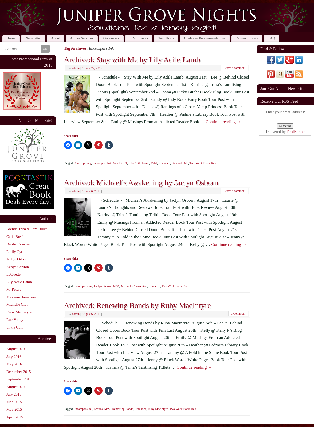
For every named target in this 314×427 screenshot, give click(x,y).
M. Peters (13, 289)
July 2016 (13, 357)
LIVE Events (138, 38)
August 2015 (16, 387)
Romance (164, 163)
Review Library (247, 38)
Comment (238, 313)
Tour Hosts (166, 38)
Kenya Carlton (17, 267)
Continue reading (223, 121)
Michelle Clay (17, 304)
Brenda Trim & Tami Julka (26, 229)
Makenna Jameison (21, 297)
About (55, 38)
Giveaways (111, 38)
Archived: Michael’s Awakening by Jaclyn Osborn (141, 182)
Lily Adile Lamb (139, 163)
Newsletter (33, 38)
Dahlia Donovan (19, 244)
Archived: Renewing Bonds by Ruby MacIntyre (137, 305)
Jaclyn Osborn (103, 286)
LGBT (123, 163)
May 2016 (14, 364)
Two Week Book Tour (203, 163)
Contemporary (82, 163)
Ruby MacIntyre (158, 409)
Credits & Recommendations (205, 38)
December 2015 (18, 372)
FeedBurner (296, 131)
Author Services (81, 38)
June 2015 (14, 402)
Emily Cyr (14, 252)
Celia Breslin (16, 237)
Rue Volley (14, 319)
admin (76, 68)
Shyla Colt (14, 327)
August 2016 (16, 349)
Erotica (98, 409)
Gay (115, 163)
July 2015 (13, 394)
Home (11, 38)
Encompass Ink (102, 163)
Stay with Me (180, 163)
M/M (154, 163)
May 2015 (14, 409)
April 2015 (14, 417)
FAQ (271, 38)
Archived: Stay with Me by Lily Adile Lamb (132, 59)
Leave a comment (234, 68)
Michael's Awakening (134, 286)
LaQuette (13, 274)
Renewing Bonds (122, 409)
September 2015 (18, 379)
